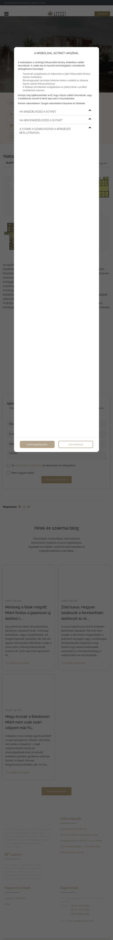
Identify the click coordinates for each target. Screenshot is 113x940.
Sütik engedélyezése (37, 444)
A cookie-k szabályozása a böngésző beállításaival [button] (55, 130)
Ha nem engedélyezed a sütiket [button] (55, 119)
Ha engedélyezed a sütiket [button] (55, 111)
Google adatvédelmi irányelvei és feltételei (63, 103)
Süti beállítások (75, 444)
